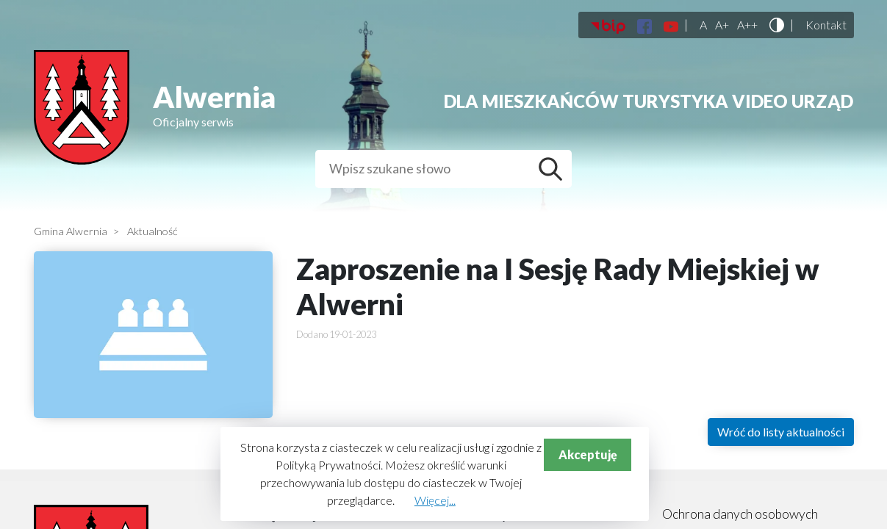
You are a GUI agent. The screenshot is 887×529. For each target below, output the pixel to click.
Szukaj (554, 169)
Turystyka (675, 101)
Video (760, 101)
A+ (722, 25)
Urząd (822, 101)
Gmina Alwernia (70, 231)
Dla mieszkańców (531, 101)
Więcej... (435, 500)
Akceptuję (588, 454)
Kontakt (826, 25)
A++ (747, 25)
